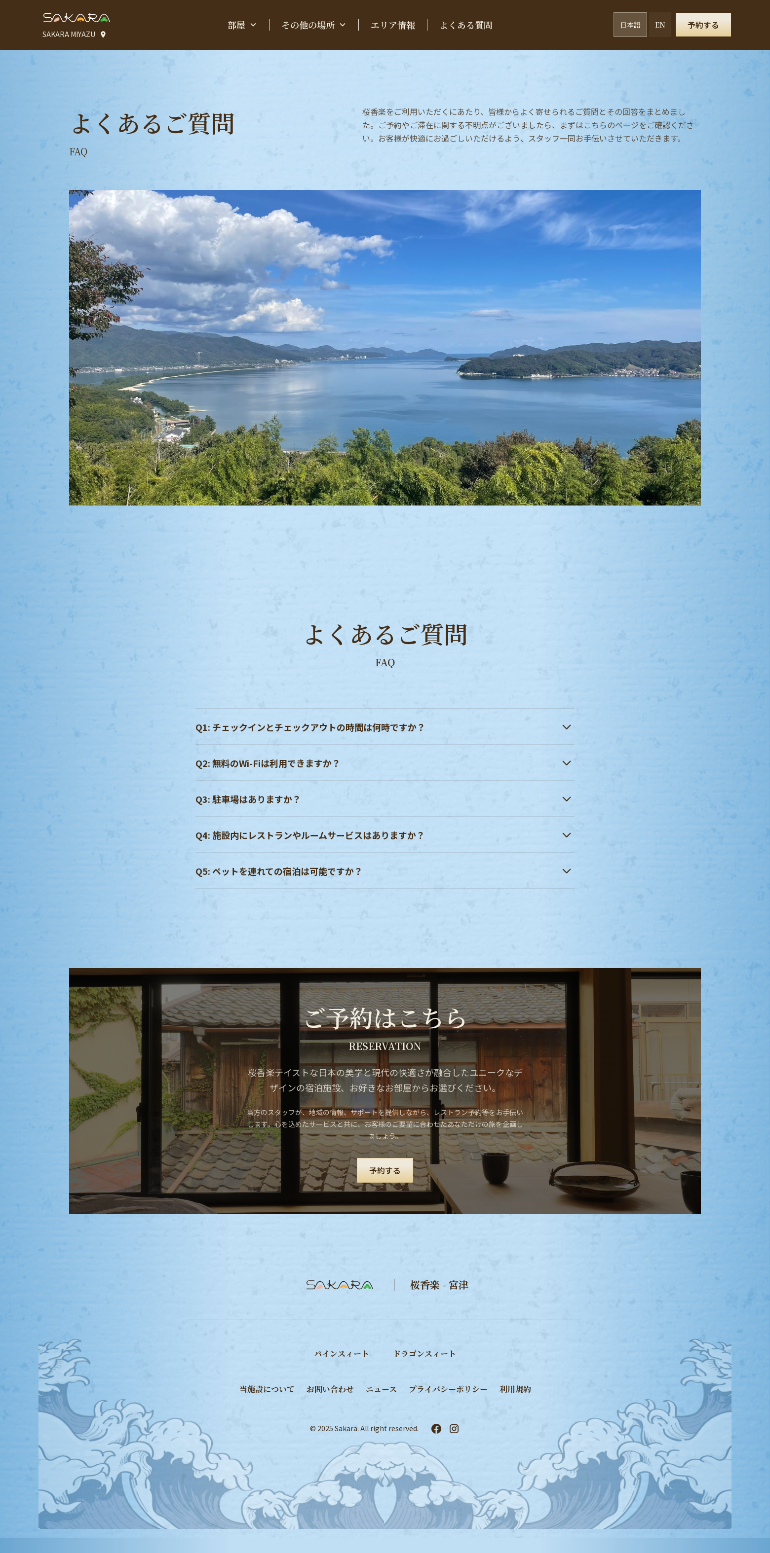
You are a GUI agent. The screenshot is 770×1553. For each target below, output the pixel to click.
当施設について (267, 1389)
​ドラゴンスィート (424, 1353)
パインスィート (341, 1353)
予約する (703, 25)
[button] (242, 25)
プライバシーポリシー (448, 1389)
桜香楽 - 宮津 (439, 1284)
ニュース (381, 1389)
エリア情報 (393, 24)
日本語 (630, 25)
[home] (76, 17)
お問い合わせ (330, 1389)
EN (660, 25)
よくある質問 (466, 24)
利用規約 (515, 1389)
